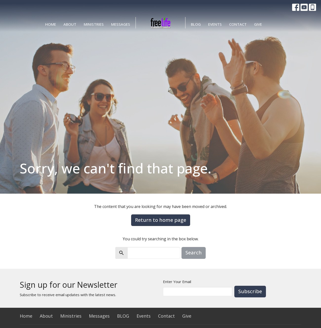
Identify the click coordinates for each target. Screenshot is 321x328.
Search (193, 252)
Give (258, 24)
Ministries (94, 24)
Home (50, 24)
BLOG (196, 24)
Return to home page (160, 220)
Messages (120, 24)
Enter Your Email (177, 281)
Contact (238, 24)
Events (215, 24)
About (69, 24)
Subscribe (250, 291)
